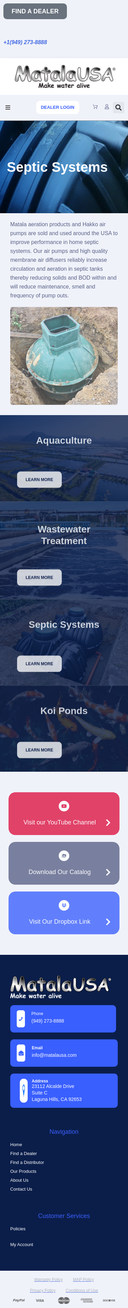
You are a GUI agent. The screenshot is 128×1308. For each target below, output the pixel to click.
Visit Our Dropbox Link (59, 921)
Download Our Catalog (60, 872)
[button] (7, 107)
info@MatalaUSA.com (54, 1055)
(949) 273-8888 (47, 1021)
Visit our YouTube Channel (60, 822)
